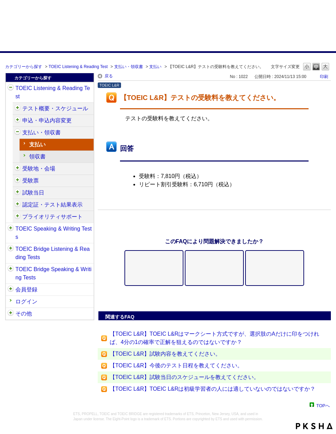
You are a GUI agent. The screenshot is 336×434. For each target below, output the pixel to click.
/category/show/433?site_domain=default (17, 193)
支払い (155, 66)
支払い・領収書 (128, 66)
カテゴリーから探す (23, 66)
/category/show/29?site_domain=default (11, 290)
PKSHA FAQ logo (314, 426)
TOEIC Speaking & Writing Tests (53, 233)
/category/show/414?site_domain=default (17, 120)
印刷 (324, 76)
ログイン (26, 301)
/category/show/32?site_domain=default (11, 229)
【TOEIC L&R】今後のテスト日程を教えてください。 (176, 365)
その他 (23, 313)
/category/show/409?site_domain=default (17, 108)
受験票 (30, 180)
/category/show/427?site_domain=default (17, 169)
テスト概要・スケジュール (55, 108)
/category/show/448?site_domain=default (17, 217)
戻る (109, 76)
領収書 (37, 156)
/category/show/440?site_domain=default (17, 205)
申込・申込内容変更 (47, 120)
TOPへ (323, 405)
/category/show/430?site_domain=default (17, 181)
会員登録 (26, 289)
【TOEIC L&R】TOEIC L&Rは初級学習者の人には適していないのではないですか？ (212, 389)
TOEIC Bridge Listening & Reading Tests (52, 253)
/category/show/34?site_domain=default (11, 269)
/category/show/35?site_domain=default (11, 314)
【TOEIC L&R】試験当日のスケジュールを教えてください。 (184, 377)
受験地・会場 (38, 168)
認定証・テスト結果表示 (52, 205)
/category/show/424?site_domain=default (17, 133)
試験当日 (33, 193)
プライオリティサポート (52, 217)
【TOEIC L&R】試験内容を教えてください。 (165, 354)
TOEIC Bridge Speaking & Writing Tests (53, 273)
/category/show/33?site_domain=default (11, 249)
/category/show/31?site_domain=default (11, 88)
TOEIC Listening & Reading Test (78, 66)
